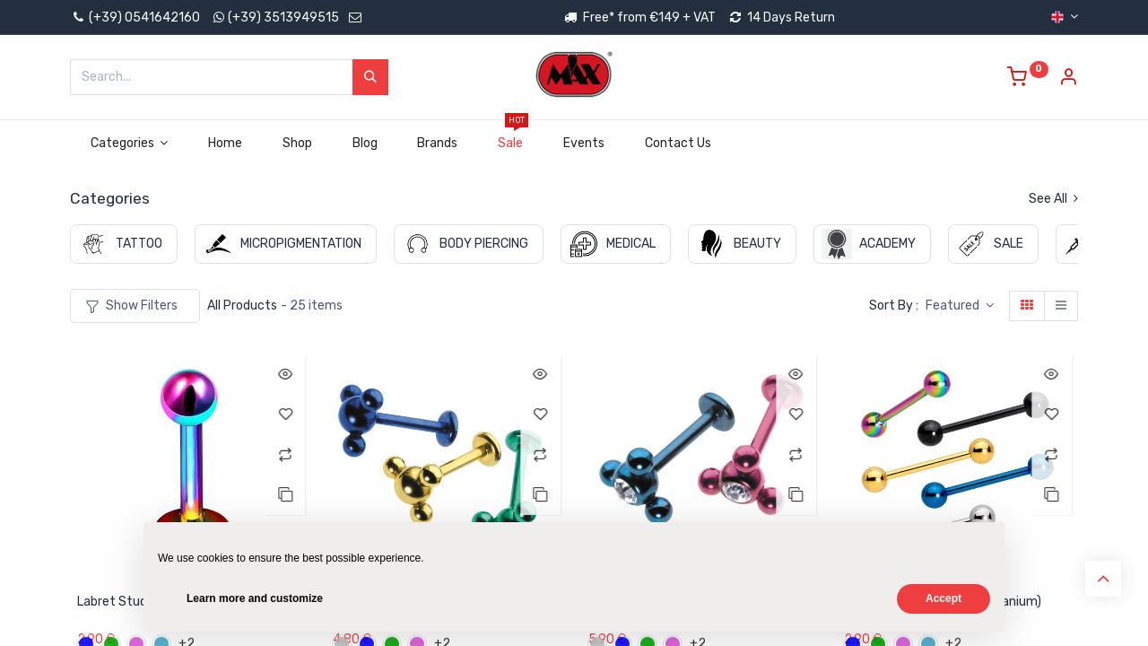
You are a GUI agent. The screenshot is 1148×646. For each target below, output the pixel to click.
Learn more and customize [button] (255, 598)
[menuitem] (225, 143)
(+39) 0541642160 (135, 17)
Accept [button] (943, 598)
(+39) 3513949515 (283, 17)
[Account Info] (1068, 79)
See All (1053, 198)
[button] (960, 306)
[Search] (370, 77)
